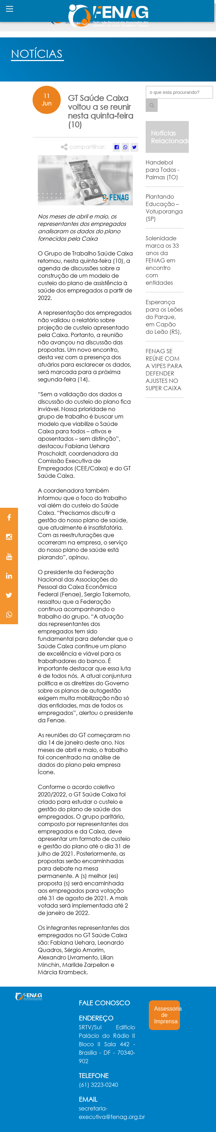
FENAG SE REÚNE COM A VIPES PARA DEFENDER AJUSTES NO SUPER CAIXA (164, 369)
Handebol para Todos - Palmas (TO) (162, 169)
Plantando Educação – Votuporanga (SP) (164, 207)
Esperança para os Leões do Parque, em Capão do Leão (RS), (164, 316)
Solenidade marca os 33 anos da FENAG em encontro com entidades (162, 260)
